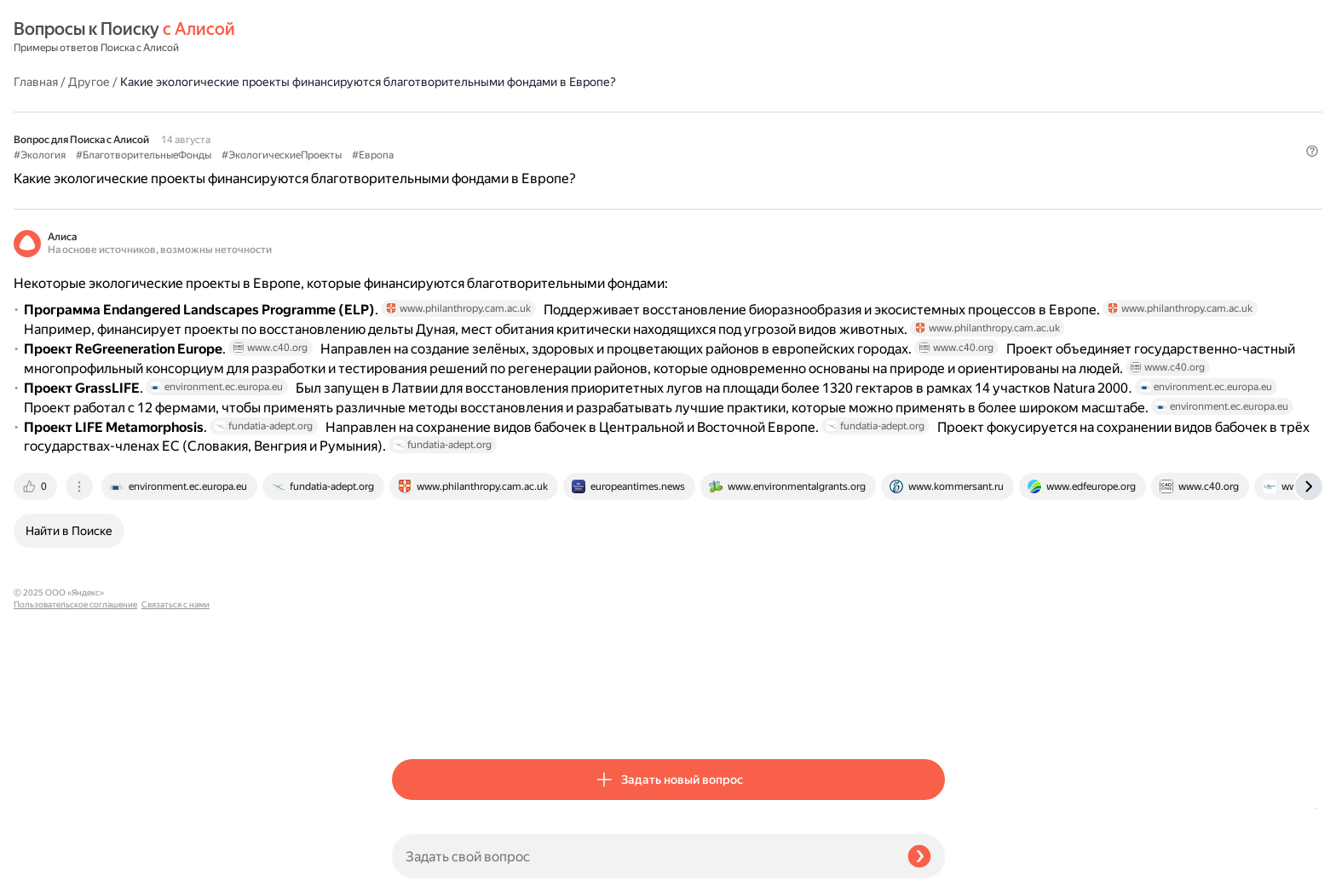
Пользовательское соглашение (75, 860)
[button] (934, 157)
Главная (414, 37)
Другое (467, 37)
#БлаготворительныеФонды (522, 129)
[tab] (415, 716)
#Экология (418, 129)
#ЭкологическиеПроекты (660, 129)
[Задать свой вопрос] (643, 856)
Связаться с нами (48, 872)
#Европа (751, 129)
